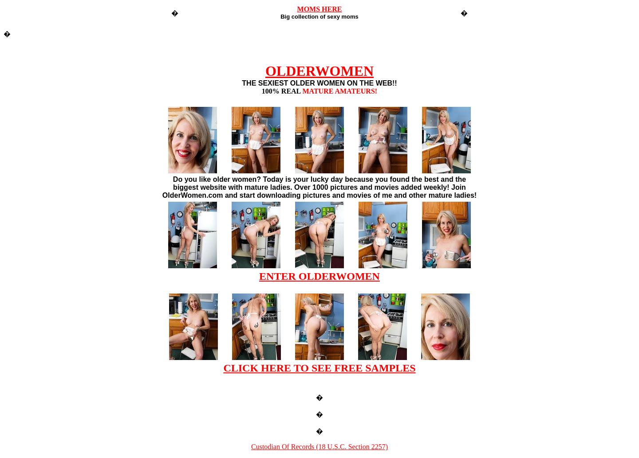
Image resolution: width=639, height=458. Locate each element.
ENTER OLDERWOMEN (319, 276)
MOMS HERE (319, 9)
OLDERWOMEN (319, 71)
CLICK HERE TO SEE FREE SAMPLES (319, 368)
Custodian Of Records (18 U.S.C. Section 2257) (319, 446)
